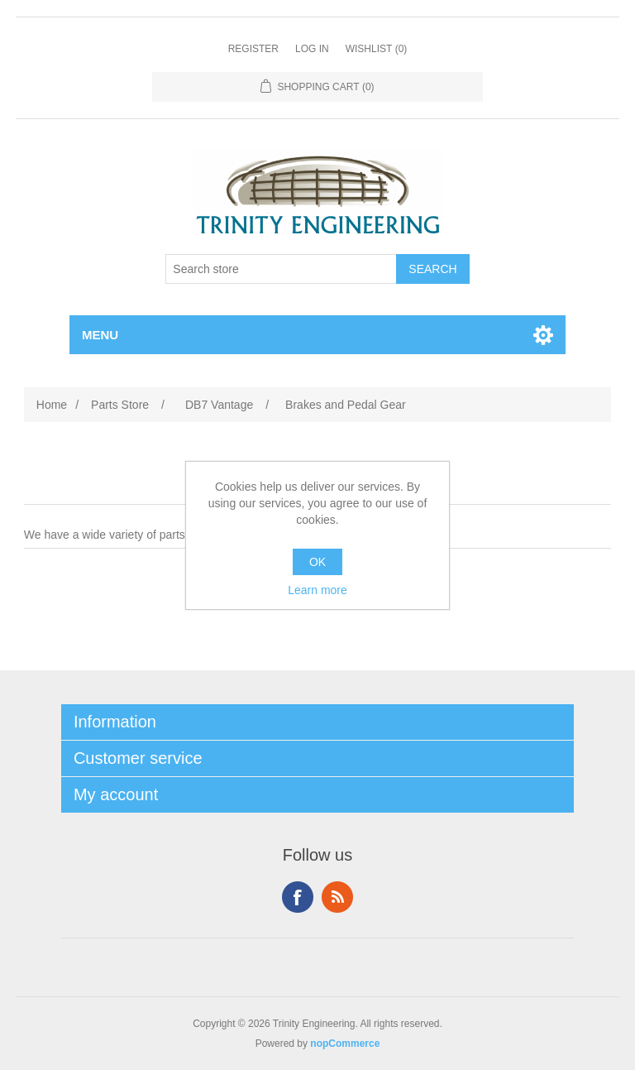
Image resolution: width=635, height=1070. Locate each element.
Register (253, 49)
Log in (312, 49)
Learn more (317, 590)
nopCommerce (345, 1043)
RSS (337, 897)
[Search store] (281, 269)
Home (51, 404)
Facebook (297, 897)
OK (317, 562)
